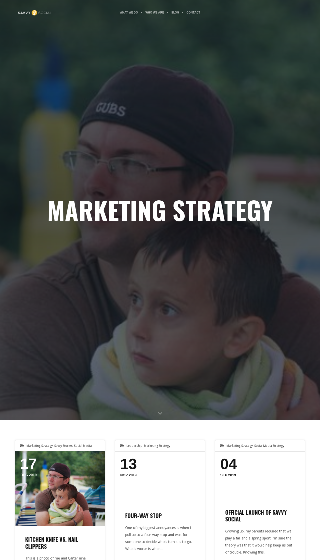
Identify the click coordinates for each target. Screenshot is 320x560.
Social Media (83, 446)
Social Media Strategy (269, 446)
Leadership (134, 446)
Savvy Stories (63, 446)
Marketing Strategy (39, 446)
